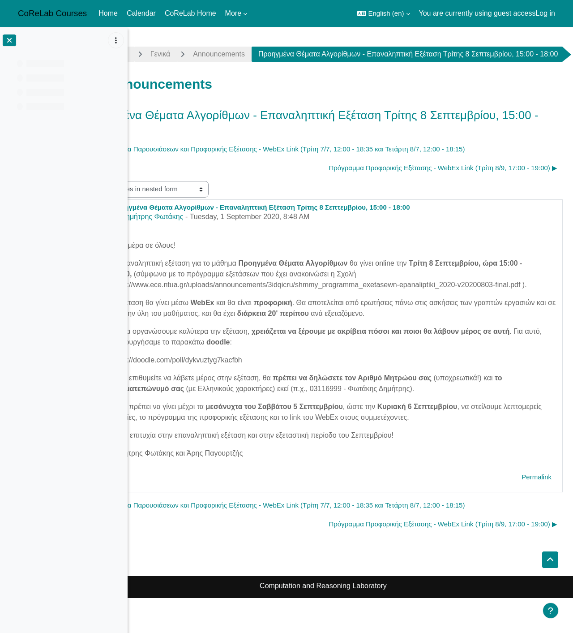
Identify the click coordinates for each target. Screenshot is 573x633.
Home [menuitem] (108, 13)
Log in (545, 13)
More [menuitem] (233, 13)
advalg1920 (163, 54)
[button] (383, 13)
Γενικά (215, 54)
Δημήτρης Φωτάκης (206, 241)
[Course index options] (116, 40)
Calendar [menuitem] (141, 13)
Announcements (273, 54)
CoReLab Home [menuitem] (190, 13)
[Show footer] (551, 611)
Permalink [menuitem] (537, 512)
